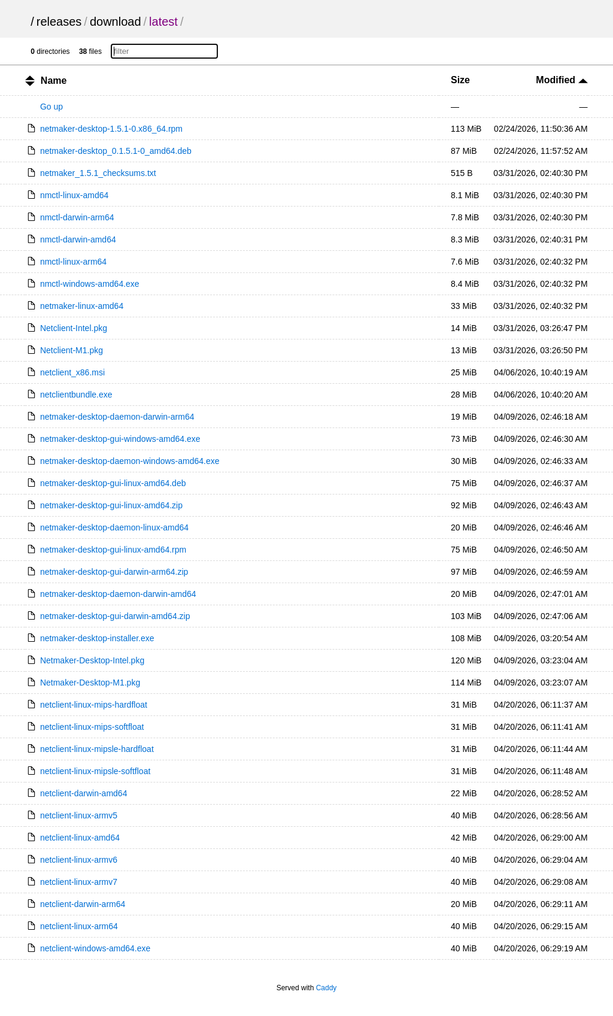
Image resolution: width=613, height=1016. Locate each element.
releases (59, 21)
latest (163, 21)
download (115, 21)
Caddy (326, 988)
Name (54, 80)
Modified (561, 80)
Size (460, 80)
